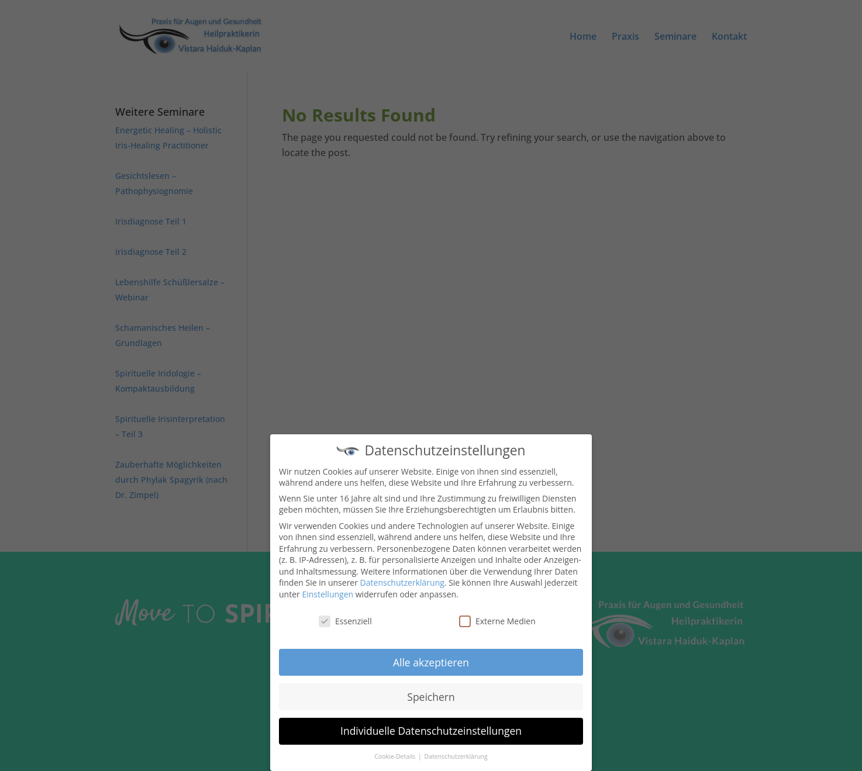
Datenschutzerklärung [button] (456, 754)
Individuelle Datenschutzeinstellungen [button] (431, 728)
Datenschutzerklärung (402, 580)
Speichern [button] (430, 694)
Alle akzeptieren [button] (431, 659)
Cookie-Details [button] (395, 754)
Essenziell (345, 618)
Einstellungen (327, 591)
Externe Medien (497, 618)
